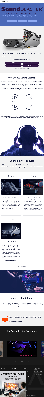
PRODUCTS (22, 20)
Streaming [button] (30, 65)
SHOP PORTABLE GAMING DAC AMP (11, 214)
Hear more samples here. (22, 119)
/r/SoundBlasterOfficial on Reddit (15, 321)
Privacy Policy (26, 395)
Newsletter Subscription (38, 374)
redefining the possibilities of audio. (30, 16)
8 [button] (23, 361)
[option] (22, 349)
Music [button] (13, 65)
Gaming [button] (13, 62)
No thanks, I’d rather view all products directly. (22, 68)
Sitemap (35, 395)
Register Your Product (37, 375)
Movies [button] (30, 62)
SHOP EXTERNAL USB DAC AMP (33, 214)
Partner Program (27, 376)
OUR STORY (32, 20)
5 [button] (20, 361)
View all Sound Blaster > (22, 266)
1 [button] (15, 361)
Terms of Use (31, 395)
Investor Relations (26, 371)
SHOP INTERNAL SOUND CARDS (11, 260)
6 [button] (21, 361)
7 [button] (22, 361)
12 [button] (28, 361)
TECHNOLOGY (11, 20)
